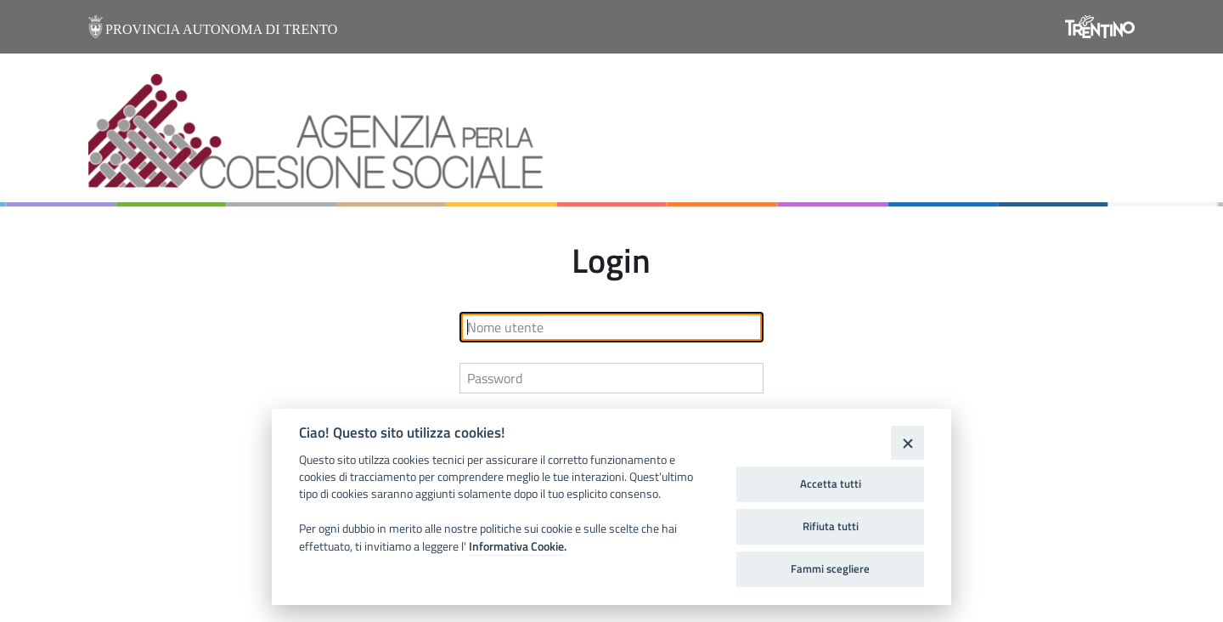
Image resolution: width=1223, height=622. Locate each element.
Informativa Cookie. (517, 546)
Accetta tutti (830, 483)
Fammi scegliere (830, 568)
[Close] (907, 442)
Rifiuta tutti (831, 525)
